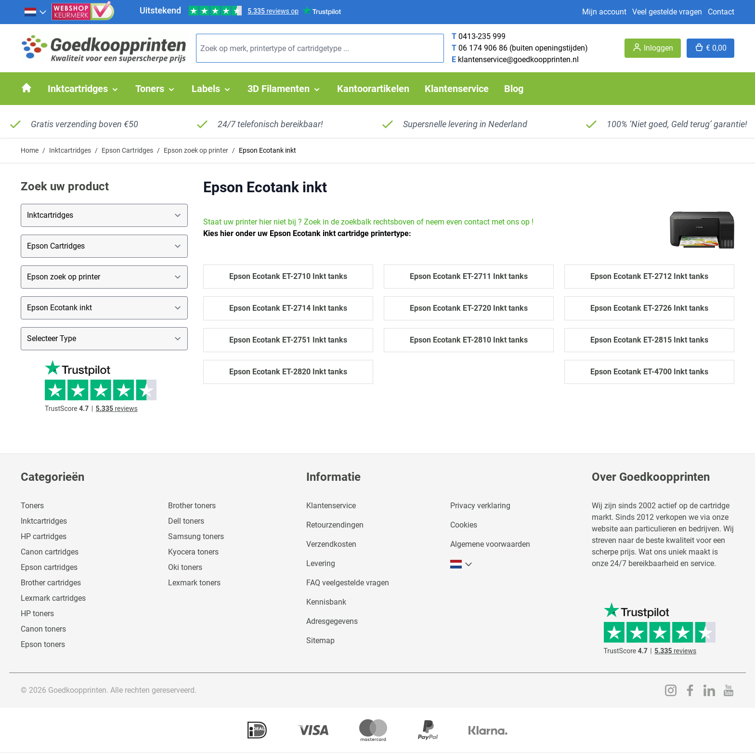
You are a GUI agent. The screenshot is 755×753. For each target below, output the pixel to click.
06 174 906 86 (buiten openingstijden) (523, 48)
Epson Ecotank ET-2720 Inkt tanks (469, 308)
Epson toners (43, 644)
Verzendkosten (331, 544)
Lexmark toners (194, 582)
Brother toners (192, 505)
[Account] (652, 48)
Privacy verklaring (480, 505)
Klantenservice (331, 505)
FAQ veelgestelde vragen (347, 582)
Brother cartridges (51, 582)
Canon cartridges (49, 551)
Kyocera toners (193, 551)
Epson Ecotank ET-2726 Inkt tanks (649, 308)
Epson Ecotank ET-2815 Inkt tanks (649, 339)
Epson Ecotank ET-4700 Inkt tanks (649, 371)
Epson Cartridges (127, 150)
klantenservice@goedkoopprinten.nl (518, 59)
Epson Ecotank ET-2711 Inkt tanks (469, 276)
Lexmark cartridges (53, 598)
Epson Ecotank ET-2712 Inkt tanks (649, 276)
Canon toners (43, 629)
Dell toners (186, 521)
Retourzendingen (335, 524)
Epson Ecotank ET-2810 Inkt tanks (469, 339)
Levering (320, 563)
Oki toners (185, 567)
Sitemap (320, 640)
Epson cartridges (49, 567)
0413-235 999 (482, 36)
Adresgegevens (332, 621)
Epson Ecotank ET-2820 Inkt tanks (288, 371)
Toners (32, 505)
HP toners (37, 613)
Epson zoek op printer (196, 150)
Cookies (463, 524)
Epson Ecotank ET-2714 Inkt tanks (288, 308)
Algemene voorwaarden (490, 544)
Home (30, 150)
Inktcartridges (70, 150)
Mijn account (604, 11)
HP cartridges (43, 536)
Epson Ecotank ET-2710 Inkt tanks (288, 276)
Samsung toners (196, 536)
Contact (721, 11)
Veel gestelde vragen (667, 11)
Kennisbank (326, 602)
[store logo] (104, 48)
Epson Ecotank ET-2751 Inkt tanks (288, 339)
